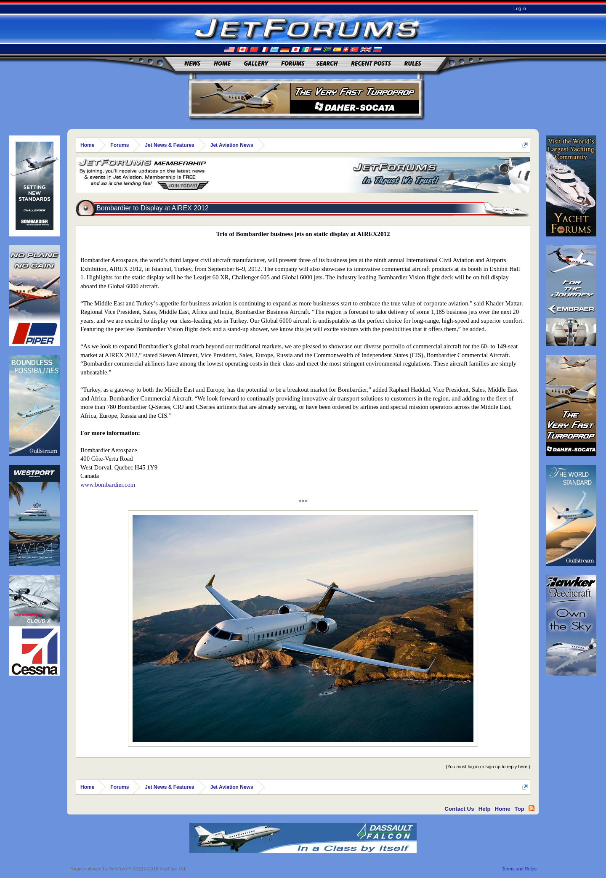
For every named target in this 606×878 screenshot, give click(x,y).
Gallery (256, 63)
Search (327, 63)
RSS (531, 808)
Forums (293, 63)
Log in (519, 8)
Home (222, 63)
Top (519, 809)
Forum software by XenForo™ (127, 868)
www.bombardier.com (107, 484)
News (193, 63)
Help (484, 809)
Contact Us (459, 809)
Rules (412, 63)
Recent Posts (371, 63)
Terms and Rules (519, 868)
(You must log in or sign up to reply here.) (488, 766)
